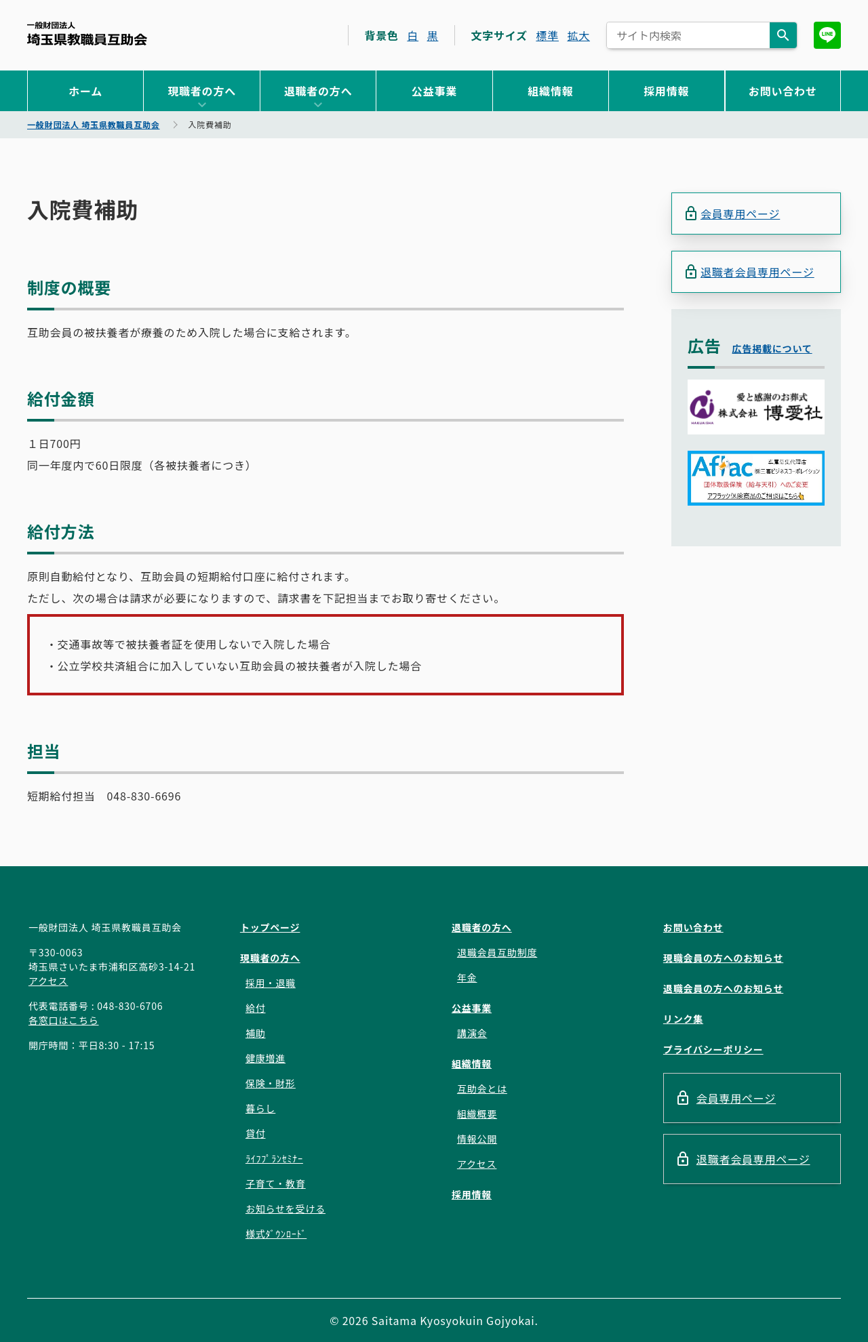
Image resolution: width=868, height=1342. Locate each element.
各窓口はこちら (63, 1020)
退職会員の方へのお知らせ (723, 988)
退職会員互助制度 (497, 952)
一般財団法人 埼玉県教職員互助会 (87, 33)
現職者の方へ (201, 91)
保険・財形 (270, 1083)
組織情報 (550, 91)
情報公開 (477, 1138)
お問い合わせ (783, 91)
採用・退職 (270, 983)
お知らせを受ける (285, 1208)
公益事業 (434, 91)
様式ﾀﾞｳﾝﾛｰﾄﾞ (276, 1233)
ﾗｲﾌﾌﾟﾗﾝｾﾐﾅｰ (274, 1158)
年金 (467, 977)
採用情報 (666, 91)
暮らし (260, 1108)
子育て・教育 (275, 1183)
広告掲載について (772, 348)
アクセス (48, 981)
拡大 (578, 35)
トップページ (270, 927)
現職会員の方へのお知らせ (723, 957)
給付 (255, 1008)
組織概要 (477, 1113)
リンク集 (683, 1018)
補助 (255, 1033)
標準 (547, 35)
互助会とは (482, 1088)
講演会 (472, 1033)
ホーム (85, 91)
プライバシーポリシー (713, 1049)
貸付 (255, 1133)
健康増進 (265, 1058)
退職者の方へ (318, 91)
